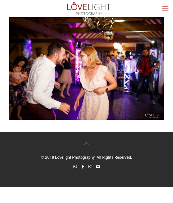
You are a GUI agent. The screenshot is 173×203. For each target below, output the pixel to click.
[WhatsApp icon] (75, 166)
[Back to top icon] (86, 143)
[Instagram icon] (90, 166)
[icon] (98, 166)
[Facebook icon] (83, 166)
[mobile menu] (165, 8)
